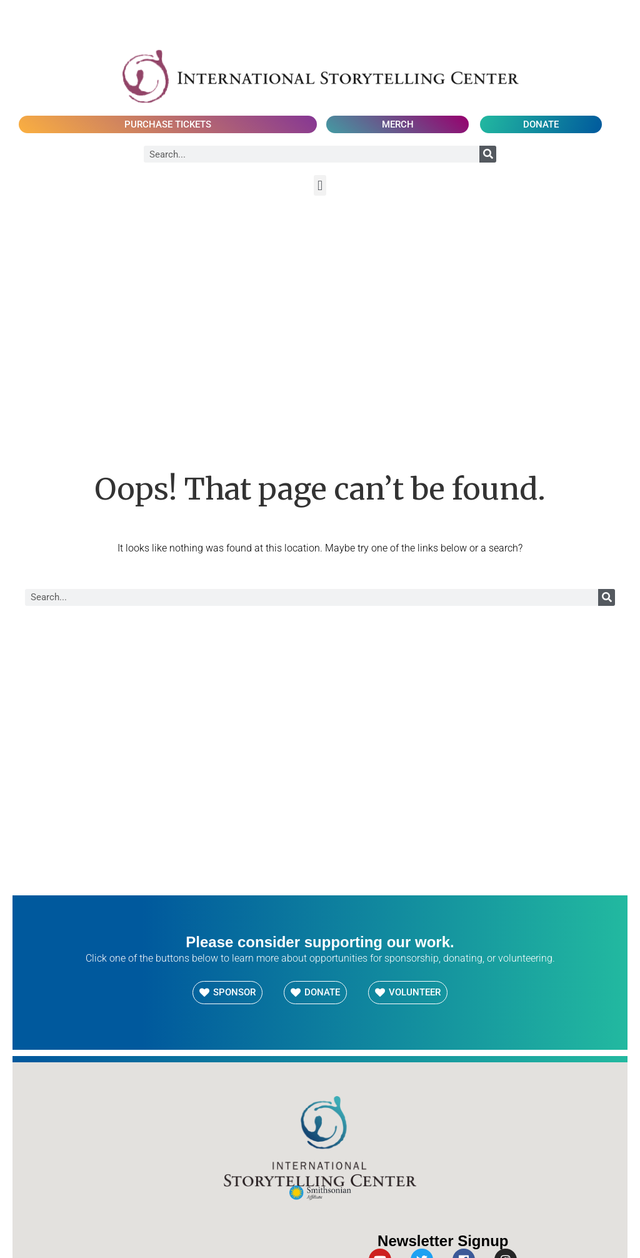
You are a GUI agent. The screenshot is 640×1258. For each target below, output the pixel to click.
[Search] (487, 154)
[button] (320, 185)
